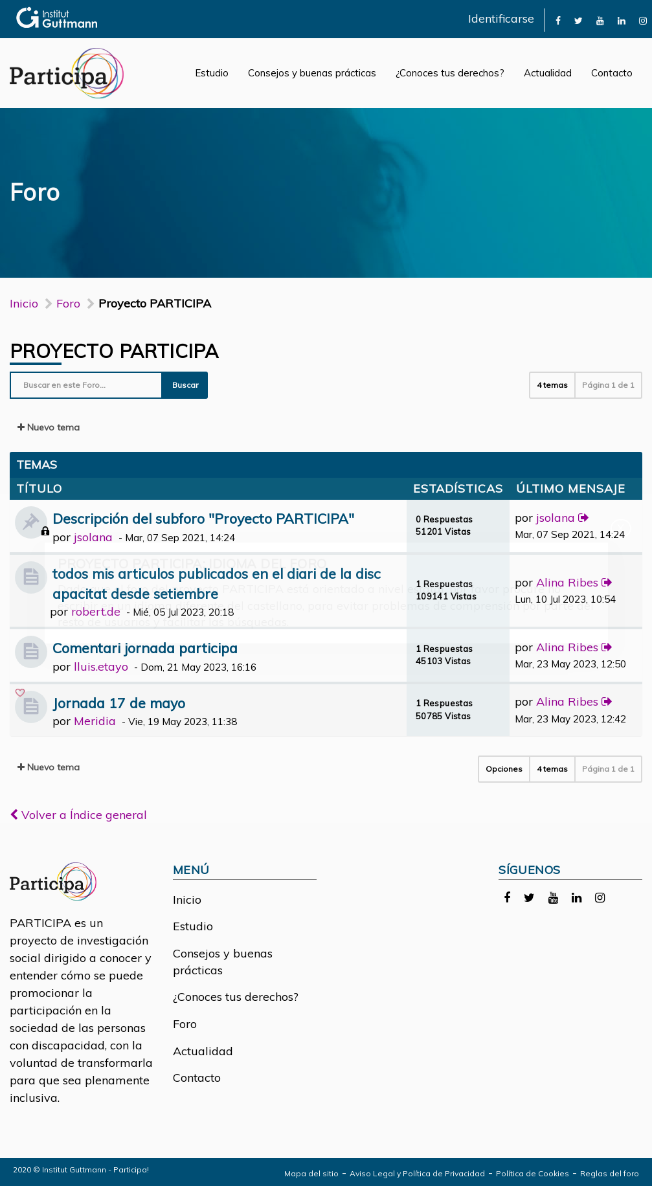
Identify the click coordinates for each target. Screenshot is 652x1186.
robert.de (95, 611)
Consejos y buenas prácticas (312, 73)
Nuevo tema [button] (48, 427)
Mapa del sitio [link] (311, 1173)
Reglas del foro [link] (609, 1173)
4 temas (552, 385)
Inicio (24, 303)
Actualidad (548, 73)
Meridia (95, 720)
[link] (558, 19)
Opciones (504, 769)
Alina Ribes (567, 582)
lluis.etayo (101, 666)
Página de (608, 385)
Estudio (212, 73)
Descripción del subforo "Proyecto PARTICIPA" (203, 518)
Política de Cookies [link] (532, 1173)
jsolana (93, 537)
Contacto (612, 73)
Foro (185, 1023)
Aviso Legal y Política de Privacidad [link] (417, 1173)
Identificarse (501, 18)
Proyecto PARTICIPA (114, 351)
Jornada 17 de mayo (118, 702)
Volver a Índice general (78, 814)
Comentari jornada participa (145, 647)
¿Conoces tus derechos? (450, 73)
